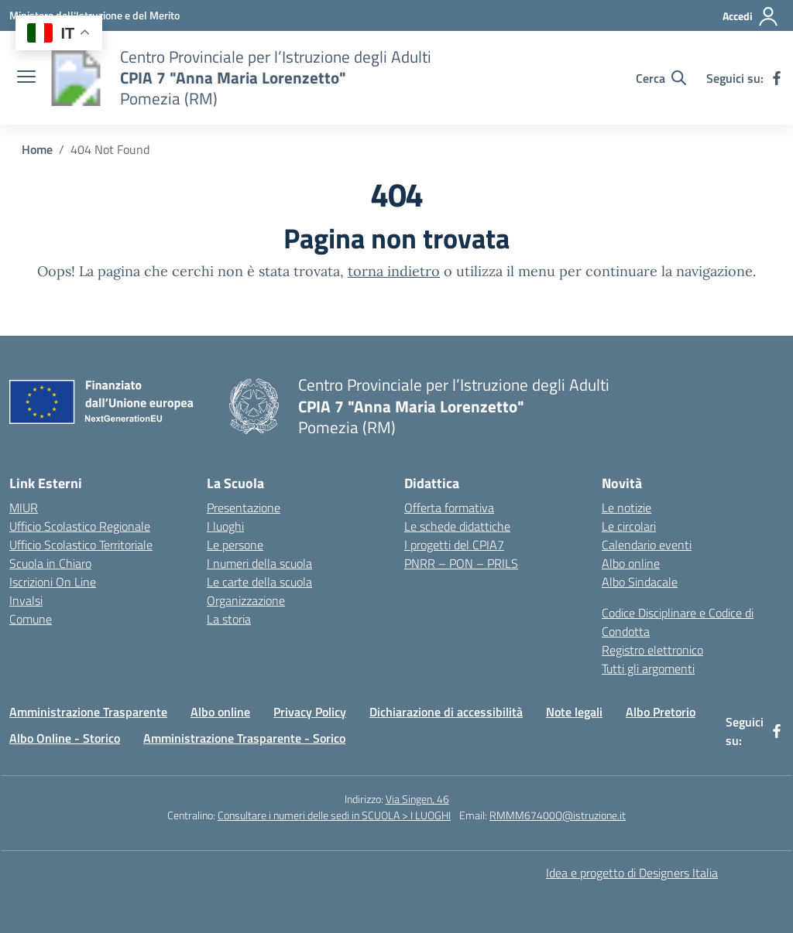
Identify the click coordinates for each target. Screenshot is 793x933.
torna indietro (394, 271)
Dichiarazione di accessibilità (446, 711)
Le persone (235, 544)
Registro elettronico (652, 650)
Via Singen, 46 (417, 799)
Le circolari (629, 526)
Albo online (631, 563)
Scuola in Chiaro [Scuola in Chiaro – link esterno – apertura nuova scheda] (50, 563)
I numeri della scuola (259, 563)
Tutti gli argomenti (648, 668)
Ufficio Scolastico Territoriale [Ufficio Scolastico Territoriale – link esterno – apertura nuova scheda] (81, 544)
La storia (229, 619)
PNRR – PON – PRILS (461, 563)
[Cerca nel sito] (661, 78)
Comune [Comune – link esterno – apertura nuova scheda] (30, 619)
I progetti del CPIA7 (454, 544)
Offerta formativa (449, 507)
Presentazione (243, 507)
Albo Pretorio (660, 711)
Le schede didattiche (457, 526)
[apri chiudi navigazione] (26, 78)
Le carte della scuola (259, 581)
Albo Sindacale (640, 581)
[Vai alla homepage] (76, 78)
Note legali (574, 711)
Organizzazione (246, 600)
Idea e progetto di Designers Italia (632, 872)
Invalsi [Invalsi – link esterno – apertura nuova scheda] (26, 600)
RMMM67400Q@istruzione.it (557, 815)
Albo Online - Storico (64, 738)
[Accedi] (751, 16)
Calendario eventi (647, 544)
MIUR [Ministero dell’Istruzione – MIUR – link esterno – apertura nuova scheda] (23, 507)
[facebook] (777, 78)
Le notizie (626, 507)
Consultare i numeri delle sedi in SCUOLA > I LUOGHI (334, 815)
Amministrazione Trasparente (88, 711)
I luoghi (225, 526)
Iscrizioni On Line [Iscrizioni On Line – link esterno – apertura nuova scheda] (52, 581)
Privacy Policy (309, 711)
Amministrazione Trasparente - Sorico (244, 738)
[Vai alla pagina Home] (37, 149)
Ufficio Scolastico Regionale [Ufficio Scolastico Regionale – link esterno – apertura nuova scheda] (79, 526)
